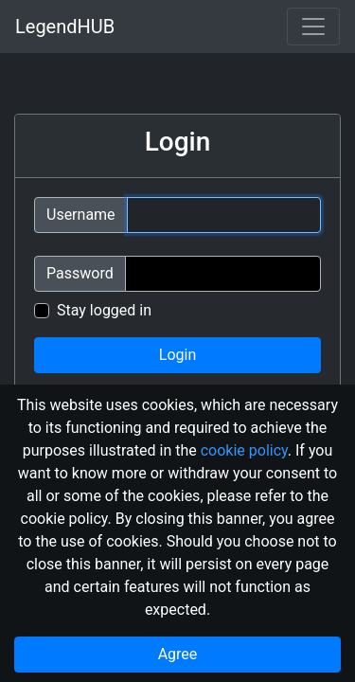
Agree (178, 654)
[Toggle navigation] (313, 26)
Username (80, 215)
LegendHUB (65, 26)
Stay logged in (104, 310)
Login (177, 355)
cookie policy (244, 450)
